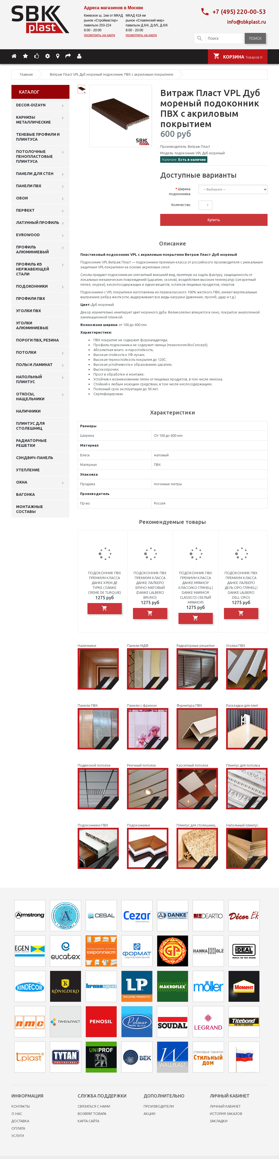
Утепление (28, 469)
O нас (16, 1112)
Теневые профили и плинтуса (38, 135)
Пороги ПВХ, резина (37, 339)
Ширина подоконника (179, 190)
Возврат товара (92, 1112)
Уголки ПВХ (28, 310)
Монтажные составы (29, 508)
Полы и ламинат (34, 363)
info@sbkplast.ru (246, 21)
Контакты (20, 1105)
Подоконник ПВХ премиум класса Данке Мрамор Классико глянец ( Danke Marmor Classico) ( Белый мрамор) (195, 586)
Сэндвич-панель (34, 456)
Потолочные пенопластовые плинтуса (34, 155)
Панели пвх (28, 185)
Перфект (25, 209)
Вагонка (25, 493)
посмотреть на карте (99, 35)
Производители (159, 1105)
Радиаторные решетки (31, 442)
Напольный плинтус (29, 378)
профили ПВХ (30, 297)
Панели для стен (34, 172)
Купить (214, 219)
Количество (180, 203)
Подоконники (32, 285)
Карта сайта (88, 1120)
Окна (21, 481)
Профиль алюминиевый (32, 248)
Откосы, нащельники (30, 395)
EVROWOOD (28, 234)
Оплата (18, 1127)
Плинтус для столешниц (30, 424)
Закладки (219, 1120)
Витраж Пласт (199, 145)
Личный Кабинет (225, 1105)
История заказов (226, 1112)
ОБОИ (22, 197)
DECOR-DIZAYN (31, 104)
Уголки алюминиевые (32, 324)
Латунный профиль (37, 221)
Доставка (20, 1120)
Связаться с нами (94, 1105)
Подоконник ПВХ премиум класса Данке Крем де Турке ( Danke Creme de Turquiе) (104, 581)
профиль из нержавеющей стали (32, 268)
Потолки (26, 351)
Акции (149, 1112)
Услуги (17, 1134)
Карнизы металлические (33, 118)
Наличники (28, 410)
